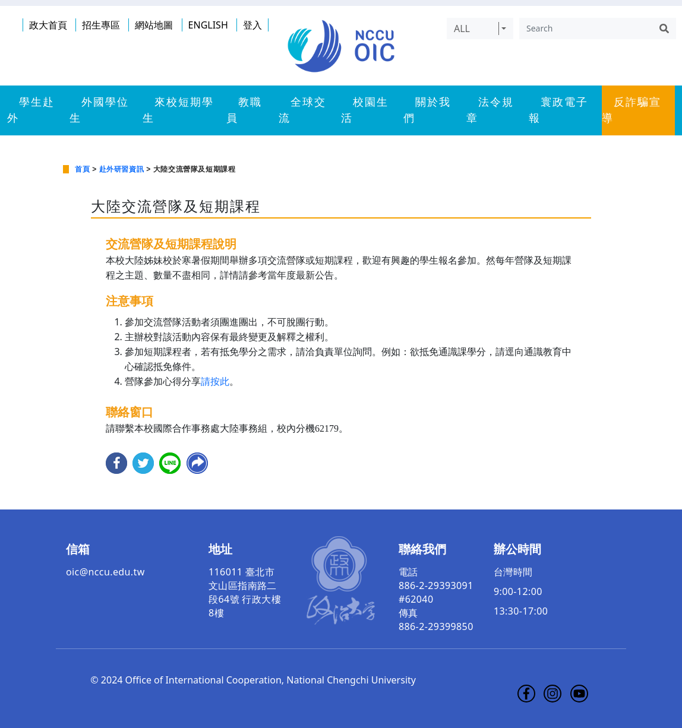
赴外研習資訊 (121, 169)
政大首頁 (48, 24)
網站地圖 (154, 24)
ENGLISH (208, 24)
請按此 (215, 381)
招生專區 (101, 24)
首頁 (82, 169)
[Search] (585, 28)
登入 (252, 24)
